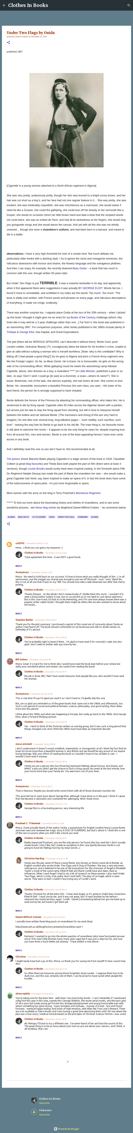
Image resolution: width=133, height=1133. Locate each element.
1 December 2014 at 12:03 (55, 553)
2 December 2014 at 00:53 (45, 620)
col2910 (20, 543)
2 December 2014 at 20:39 (38, 957)
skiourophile (23, 993)
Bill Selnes (21, 659)
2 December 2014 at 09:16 (55, 637)
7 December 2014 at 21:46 (57, 859)
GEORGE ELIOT (92, 288)
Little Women (87, 371)
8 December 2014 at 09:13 (55, 890)
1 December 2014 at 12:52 (41, 572)
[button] (8, 43)
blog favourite (34, 463)
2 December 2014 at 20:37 (55, 932)
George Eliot (26, 332)
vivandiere (83, 517)
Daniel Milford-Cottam (28, 917)
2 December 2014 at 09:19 (55, 762)
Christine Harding (34, 858)
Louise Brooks (36, 468)
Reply (19, 566)
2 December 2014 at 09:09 (44, 744)
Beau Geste (80, 268)
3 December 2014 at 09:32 (55, 1019)
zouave (94, 517)
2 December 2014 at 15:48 (52, 823)
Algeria (11, 517)
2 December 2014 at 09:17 (55, 672)
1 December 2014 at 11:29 (36, 543)
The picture (13, 458)
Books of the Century (83, 317)
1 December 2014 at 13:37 (55, 590)
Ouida (52, 517)
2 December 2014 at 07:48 (41, 694)
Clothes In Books (28, 5)
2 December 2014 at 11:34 (55, 804)
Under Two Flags (66, 517)
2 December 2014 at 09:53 (41, 786)
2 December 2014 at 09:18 (55, 722)
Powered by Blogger (66, 1129)
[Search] (129, 5)
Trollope (11, 332)
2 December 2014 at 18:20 (54, 917)
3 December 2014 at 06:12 (42, 994)
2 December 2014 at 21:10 (55, 969)
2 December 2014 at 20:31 (55, 838)
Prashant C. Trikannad (28, 823)
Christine (21, 956)
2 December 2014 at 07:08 (40, 660)
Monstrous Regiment (88, 493)
